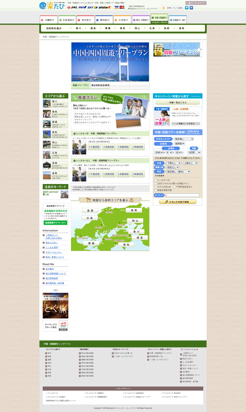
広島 (151, 28)
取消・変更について (55, 257)
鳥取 (181, 28)
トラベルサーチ (52, 393)
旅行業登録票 (52, 278)
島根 (166, 28)
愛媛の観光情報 (87, 360)
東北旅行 (141, 19)
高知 (122, 28)
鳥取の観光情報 (87, 376)
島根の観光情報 (87, 373)
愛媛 (107, 28)
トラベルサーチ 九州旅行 (55, 397)
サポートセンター (54, 252)
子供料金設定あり (183, 187)
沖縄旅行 (49, 19)
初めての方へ (52, 242)
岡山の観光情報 (87, 366)
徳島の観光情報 (87, 356)
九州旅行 (122, 19)
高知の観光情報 (87, 363)
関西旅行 (104, 19)
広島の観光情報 (87, 369)
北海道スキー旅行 (178, 19)
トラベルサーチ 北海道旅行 (133, 393)
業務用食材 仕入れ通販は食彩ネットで (61, 401)
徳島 (93, 28)
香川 (78, 28)
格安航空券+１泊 (156, 356)
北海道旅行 (67, 19)
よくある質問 (52, 247)
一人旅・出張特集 (180, 109)
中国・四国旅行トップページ (57, 344)
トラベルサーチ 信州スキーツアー (174, 397)
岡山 (137, 28)
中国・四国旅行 (159, 19)
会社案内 (50, 269)
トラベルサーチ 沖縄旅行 (94, 393)
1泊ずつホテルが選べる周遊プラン (172, 183)
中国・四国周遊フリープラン (161, 353)
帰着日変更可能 (163, 190)
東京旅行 (86, 19)
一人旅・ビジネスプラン (123, 356)
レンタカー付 (162, 180)
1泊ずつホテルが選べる (123, 353)
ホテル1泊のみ (163, 187)
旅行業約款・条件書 (55, 283)
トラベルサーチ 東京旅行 (171, 393)
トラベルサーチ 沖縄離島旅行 (96, 397)
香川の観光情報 (87, 353)
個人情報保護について (56, 273)
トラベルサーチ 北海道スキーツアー (137, 397)
